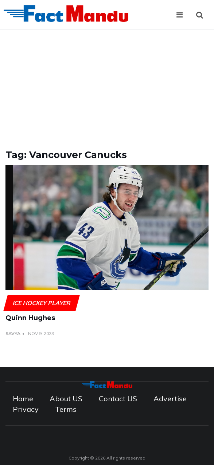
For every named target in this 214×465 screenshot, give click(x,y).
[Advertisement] (107, 84)
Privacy (26, 409)
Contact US (118, 398)
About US (66, 398)
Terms (66, 409)
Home (23, 398)
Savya (12, 333)
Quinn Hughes (30, 318)
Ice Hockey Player (41, 303)
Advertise (170, 398)
